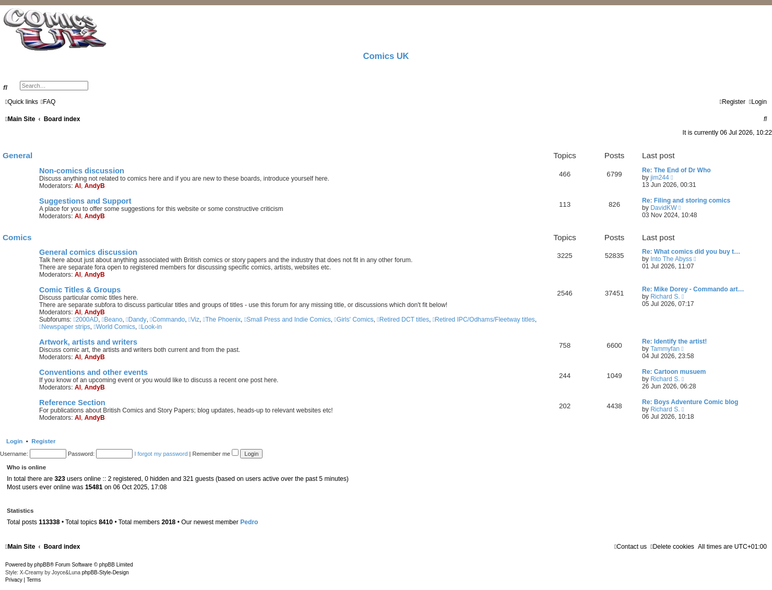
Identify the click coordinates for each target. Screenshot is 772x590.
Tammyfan (665, 348)
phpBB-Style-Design (105, 572)
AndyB (95, 186)
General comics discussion (88, 252)
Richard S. (665, 296)
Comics (17, 237)
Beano (112, 319)
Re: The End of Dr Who (676, 170)
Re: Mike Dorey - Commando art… (693, 289)
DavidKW (663, 207)
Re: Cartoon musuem (674, 371)
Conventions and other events (93, 372)
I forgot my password (160, 454)
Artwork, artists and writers (88, 342)
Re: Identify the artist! (674, 341)
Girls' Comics (353, 319)
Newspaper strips (64, 327)
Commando (167, 319)
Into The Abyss (671, 259)
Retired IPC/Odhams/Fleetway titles (484, 319)
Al (78, 186)
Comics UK (386, 56)
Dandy (136, 319)
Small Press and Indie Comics (287, 319)
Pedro (249, 522)
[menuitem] (48, 101)
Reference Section (72, 402)
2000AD (85, 319)
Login (14, 441)
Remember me (215, 454)
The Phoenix (222, 319)
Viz (193, 319)
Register (43, 441)
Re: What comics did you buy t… (691, 251)
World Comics (114, 327)
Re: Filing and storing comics (686, 200)
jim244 (659, 177)
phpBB (42, 565)
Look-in (150, 327)
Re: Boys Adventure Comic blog (690, 402)
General (17, 155)
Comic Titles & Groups (80, 290)
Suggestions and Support (85, 201)
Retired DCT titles (403, 319)
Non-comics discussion (81, 171)
